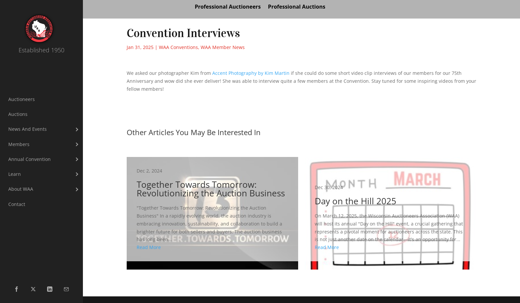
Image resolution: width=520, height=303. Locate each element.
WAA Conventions (178, 47)
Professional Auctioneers (228, 7)
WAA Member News (223, 47)
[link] (251, 73)
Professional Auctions (296, 7)
